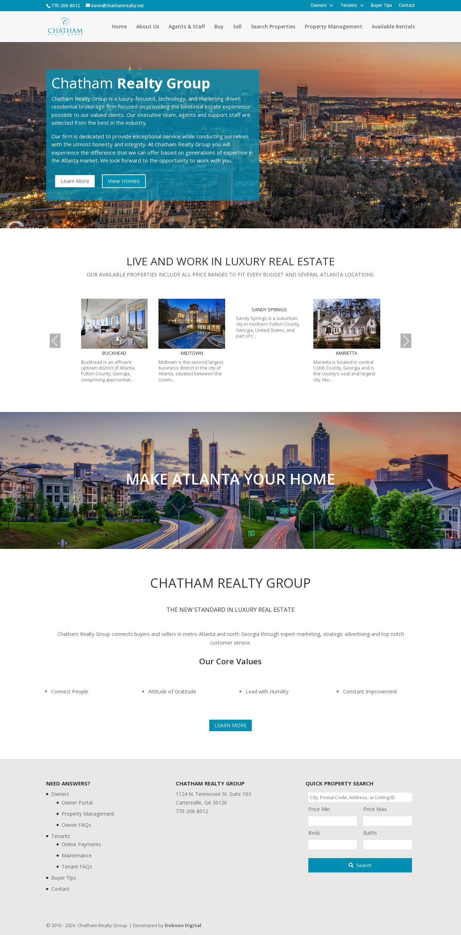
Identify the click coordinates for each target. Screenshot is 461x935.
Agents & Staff (187, 27)
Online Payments (81, 844)
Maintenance (77, 855)
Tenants (348, 5)
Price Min (319, 809)
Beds (314, 832)
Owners (318, 5)
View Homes (124, 180)
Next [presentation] (405, 340)
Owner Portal (77, 802)
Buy (219, 27)
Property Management (333, 27)
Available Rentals (393, 27)
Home (119, 27)
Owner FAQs (76, 824)
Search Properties (273, 27)
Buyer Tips (381, 5)
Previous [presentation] (55, 340)
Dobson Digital (183, 925)
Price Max (374, 809)
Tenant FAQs (77, 866)
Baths (370, 832)
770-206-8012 (65, 6)
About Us (147, 27)
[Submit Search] (360, 865)
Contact (407, 5)
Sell (237, 27)
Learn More (75, 180)
